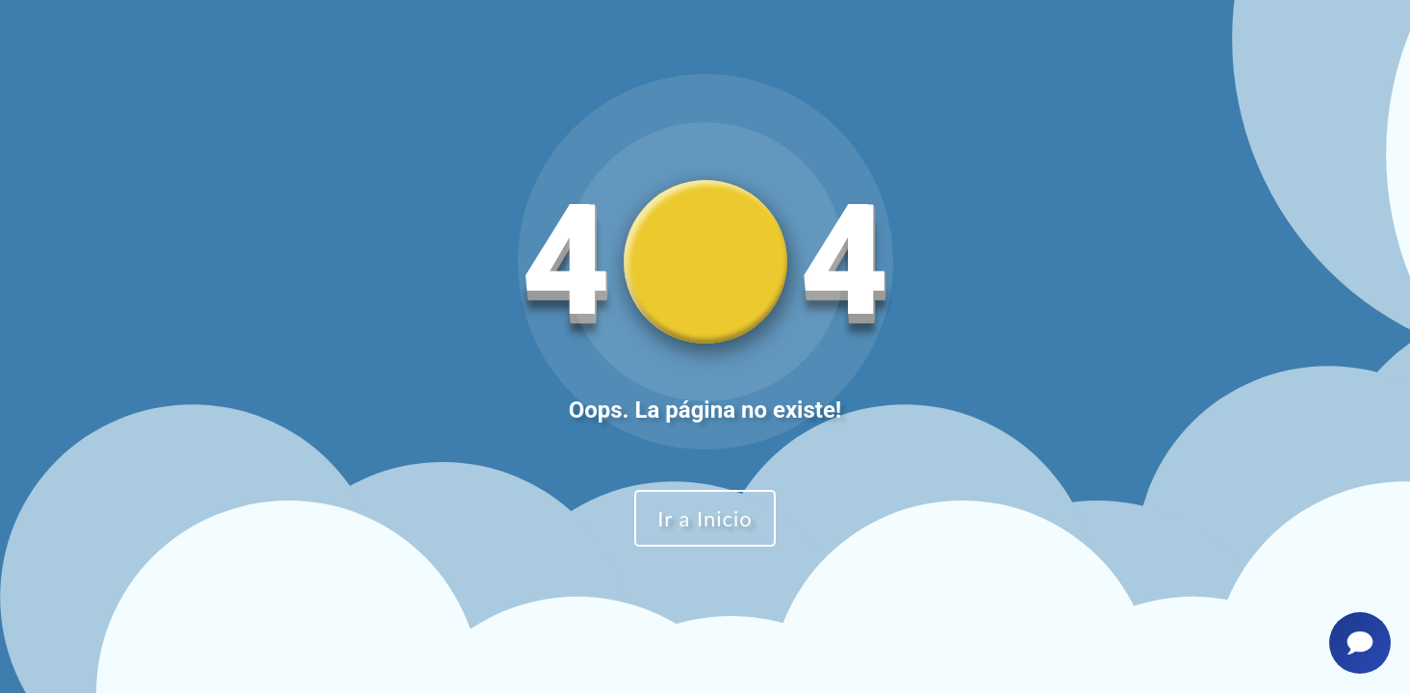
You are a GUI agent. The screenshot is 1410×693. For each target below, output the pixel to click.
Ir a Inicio (705, 518)
